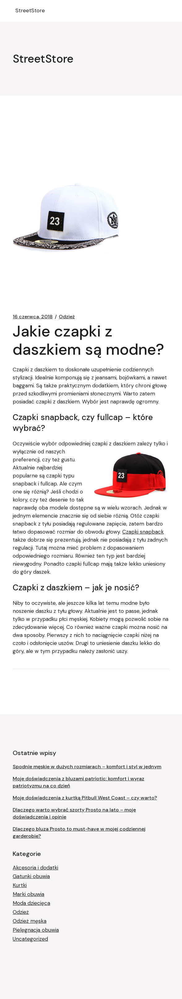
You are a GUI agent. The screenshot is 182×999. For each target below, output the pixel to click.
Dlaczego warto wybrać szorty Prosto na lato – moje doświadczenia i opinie (74, 813)
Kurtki (20, 885)
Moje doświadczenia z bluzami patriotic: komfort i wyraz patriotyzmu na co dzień (78, 782)
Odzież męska (29, 921)
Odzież (67, 317)
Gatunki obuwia (31, 876)
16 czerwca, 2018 (33, 317)
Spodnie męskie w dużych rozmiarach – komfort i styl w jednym (87, 766)
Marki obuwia (28, 894)
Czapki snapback (143, 531)
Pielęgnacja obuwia (36, 930)
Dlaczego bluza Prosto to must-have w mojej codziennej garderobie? (79, 832)
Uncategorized (30, 938)
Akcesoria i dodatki (35, 867)
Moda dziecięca (31, 903)
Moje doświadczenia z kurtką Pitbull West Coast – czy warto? (85, 798)
